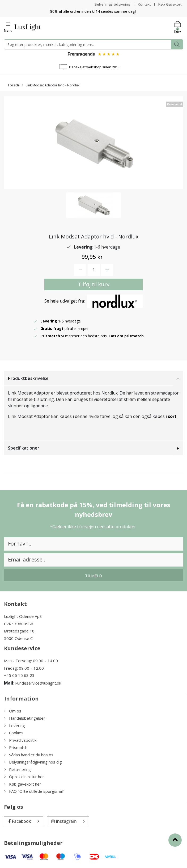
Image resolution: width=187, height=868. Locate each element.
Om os (12, 711)
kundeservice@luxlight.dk (38, 683)
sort (172, 417)
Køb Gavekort (169, 4)
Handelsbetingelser (24, 719)
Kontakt (143, 4)
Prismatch (15, 748)
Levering (14, 726)
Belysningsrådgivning (111, 4)
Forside (14, 85)
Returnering (17, 770)
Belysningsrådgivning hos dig (33, 762)
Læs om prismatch (126, 336)
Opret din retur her (24, 777)
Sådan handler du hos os (28, 755)
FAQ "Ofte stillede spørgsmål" (34, 792)
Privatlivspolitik (20, 740)
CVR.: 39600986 (18, 624)
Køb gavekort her (22, 784)
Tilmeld (93, 576)
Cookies (13, 733)
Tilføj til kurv (93, 285)
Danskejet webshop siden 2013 (94, 67)
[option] (93, 205)
